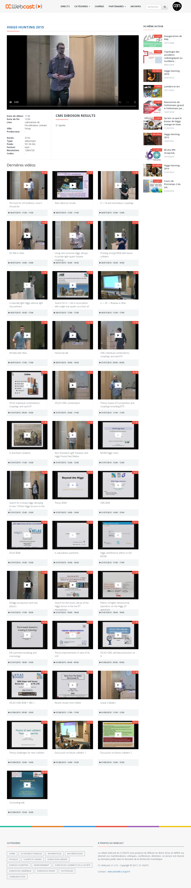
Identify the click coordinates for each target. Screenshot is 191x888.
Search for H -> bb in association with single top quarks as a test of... (72, 305)
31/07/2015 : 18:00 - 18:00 (66, 612)
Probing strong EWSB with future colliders (116, 255)
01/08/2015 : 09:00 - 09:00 (66, 662)
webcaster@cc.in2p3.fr (118, 871)
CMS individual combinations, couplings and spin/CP (115, 354)
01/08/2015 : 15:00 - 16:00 (20, 812)
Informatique (54, 853)
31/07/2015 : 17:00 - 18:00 (20, 612)
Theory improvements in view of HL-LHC (73, 654)
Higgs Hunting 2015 (25, 27)
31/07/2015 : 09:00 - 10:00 (20, 412)
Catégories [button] (82, 6)
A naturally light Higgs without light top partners (26, 305)
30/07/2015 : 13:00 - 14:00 (111, 212)
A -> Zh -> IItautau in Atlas (113, 303)
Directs (65, 6)
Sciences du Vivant (46, 871)
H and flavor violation (19, 452)
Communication (17, 876)
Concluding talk (17, 802)
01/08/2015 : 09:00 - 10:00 (20, 712)
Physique (13, 859)
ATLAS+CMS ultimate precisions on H (117, 654)
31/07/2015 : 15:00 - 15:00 (20, 562)
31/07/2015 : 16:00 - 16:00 (66, 562)
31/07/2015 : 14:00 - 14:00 (66, 512)
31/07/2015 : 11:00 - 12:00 (20, 462)
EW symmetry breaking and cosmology (23, 654)
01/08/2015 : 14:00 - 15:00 (66, 762)
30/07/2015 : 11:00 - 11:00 (20, 212)
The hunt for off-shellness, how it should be (25, 205)
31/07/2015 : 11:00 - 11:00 (111, 412)
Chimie (12, 853)
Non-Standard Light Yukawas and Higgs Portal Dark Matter (71, 454)
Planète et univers (33, 859)
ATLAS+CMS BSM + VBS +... (22, 702)
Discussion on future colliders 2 (116, 752)
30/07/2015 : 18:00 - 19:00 (66, 362)
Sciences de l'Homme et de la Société (72, 865)
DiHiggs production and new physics (23, 604)
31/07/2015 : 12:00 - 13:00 (20, 512)
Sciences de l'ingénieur (20, 871)
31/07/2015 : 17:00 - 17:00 (111, 562)
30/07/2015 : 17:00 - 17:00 (66, 312)
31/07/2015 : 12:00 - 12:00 (66, 462)
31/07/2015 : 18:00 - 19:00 (20, 662)
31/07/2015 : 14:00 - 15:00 (111, 512)
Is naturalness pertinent (66, 552)
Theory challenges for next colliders (26, 752)
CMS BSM (105, 502)
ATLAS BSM (14, 552)
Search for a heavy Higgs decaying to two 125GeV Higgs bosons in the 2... (27, 504)
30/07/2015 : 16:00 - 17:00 (20, 312)
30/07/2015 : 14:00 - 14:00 (20, 262)
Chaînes (99, 6)
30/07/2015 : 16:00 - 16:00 (66, 262)
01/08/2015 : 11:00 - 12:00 (111, 712)
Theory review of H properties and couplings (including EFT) (117, 404)
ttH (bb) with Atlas (18, 352)
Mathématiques (75, 853)
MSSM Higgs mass (109, 452)
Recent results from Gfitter (68, 702)
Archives (135, 6)
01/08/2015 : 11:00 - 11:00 (66, 712)
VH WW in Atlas (16, 253)
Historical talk (61, 352)
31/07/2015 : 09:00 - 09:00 (111, 362)
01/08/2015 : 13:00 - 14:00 (20, 762)
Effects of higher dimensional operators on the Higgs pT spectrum (114, 604)
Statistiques (67, 871)
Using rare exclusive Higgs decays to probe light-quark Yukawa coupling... (71, 255)
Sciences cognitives (18, 865)
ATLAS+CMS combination (67, 402)
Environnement (41, 865)
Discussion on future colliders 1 (70, 752)
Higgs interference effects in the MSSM (116, 554)
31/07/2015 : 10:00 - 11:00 (66, 412)
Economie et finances (31, 853)
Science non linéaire (57, 859)
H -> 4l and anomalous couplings (116, 203)
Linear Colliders (108, 702)
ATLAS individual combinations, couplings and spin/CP (24, 404)
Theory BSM (61, 502)
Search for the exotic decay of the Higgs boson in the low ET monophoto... (72, 604)
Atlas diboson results (65, 203)
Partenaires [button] (117, 6)
